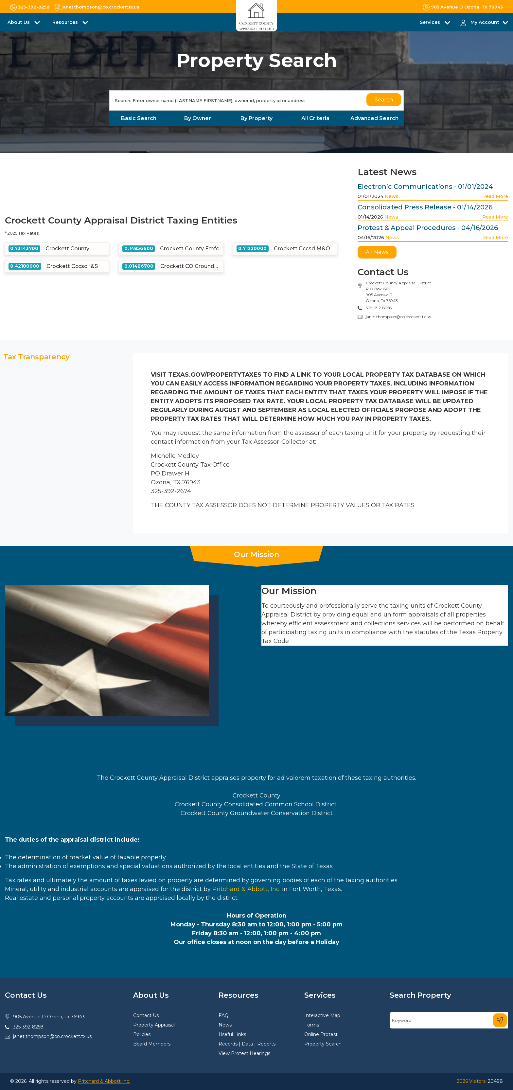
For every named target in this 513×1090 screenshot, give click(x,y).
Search (384, 100)
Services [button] (430, 22)
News (391, 196)
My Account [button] (484, 22)
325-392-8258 (28, 1027)
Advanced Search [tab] (374, 118)
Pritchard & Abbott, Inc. (245, 889)
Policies (141, 1034)
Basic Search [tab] (138, 118)
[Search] (256, 100)
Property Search (323, 1044)
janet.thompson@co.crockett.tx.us (398, 316)
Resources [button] (65, 22)
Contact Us (146, 1015)
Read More (495, 196)
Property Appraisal (154, 1025)
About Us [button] (19, 22)
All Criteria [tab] (315, 118)
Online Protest (321, 1034)
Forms (311, 1025)
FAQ (224, 1015)
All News (377, 252)
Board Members (151, 1044)
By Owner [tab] (197, 118)
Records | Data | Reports (247, 1044)
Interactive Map (322, 1015)
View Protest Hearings (244, 1053)
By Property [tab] (256, 118)
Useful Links (232, 1034)
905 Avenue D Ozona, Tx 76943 (49, 1017)
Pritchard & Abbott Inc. (104, 1081)
